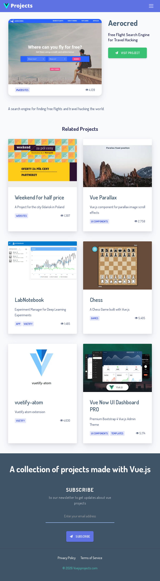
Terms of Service (91, 558)
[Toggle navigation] (151, 6)
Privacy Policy (67, 558)
